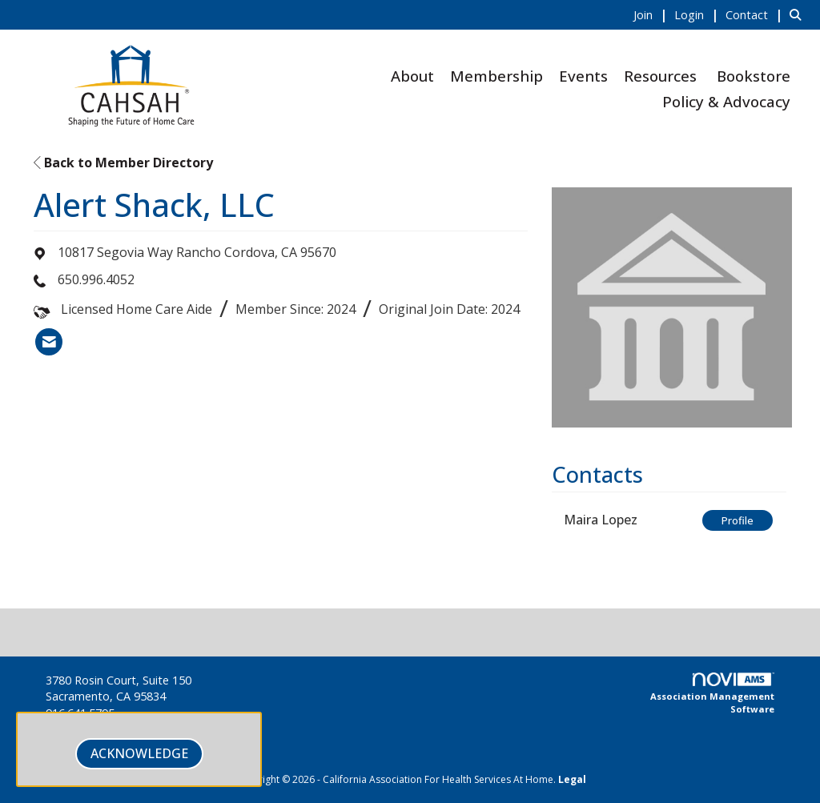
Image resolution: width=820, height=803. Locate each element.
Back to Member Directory (123, 162)
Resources (660, 76)
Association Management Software (712, 694)
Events (583, 76)
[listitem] (652, 14)
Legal (572, 779)
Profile (738, 520)
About (412, 76)
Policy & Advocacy (726, 101)
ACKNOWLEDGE (139, 753)
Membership (496, 76)
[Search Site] (799, 14)
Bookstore (753, 76)
